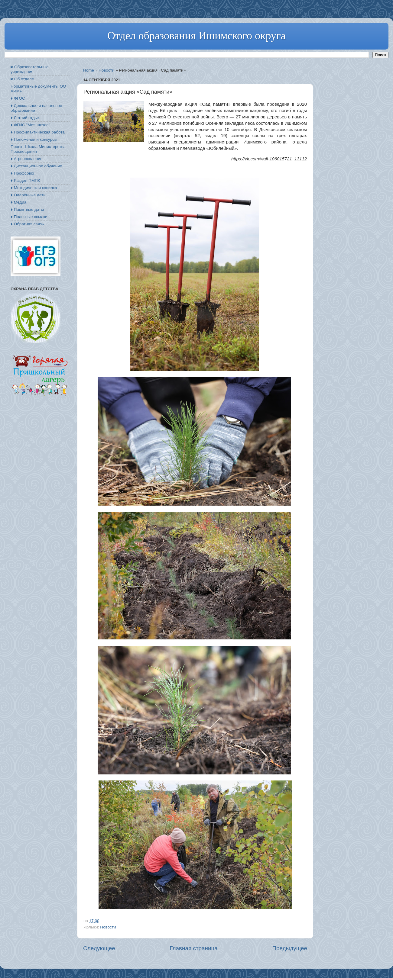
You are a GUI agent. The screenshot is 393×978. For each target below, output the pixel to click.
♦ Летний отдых (25, 117)
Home (88, 70)
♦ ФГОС (18, 98)
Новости (106, 70)
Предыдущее (289, 948)
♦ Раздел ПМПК (25, 180)
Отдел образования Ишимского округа (196, 36)
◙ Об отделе (22, 79)
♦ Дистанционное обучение (36, 166)
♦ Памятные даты (27, 209)
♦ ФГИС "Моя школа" (30, 125)
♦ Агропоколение (27, 158)
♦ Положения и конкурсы (34, 139)
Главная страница (194, 948)
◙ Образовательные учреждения (29, 69)
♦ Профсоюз (22, 173)
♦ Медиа (18, 202)
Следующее (99, 948)
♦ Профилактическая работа (38, 132)
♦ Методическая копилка (34, 187)
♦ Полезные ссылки (29, 216)
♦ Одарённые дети (28, 195)
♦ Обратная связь (27, 224)
